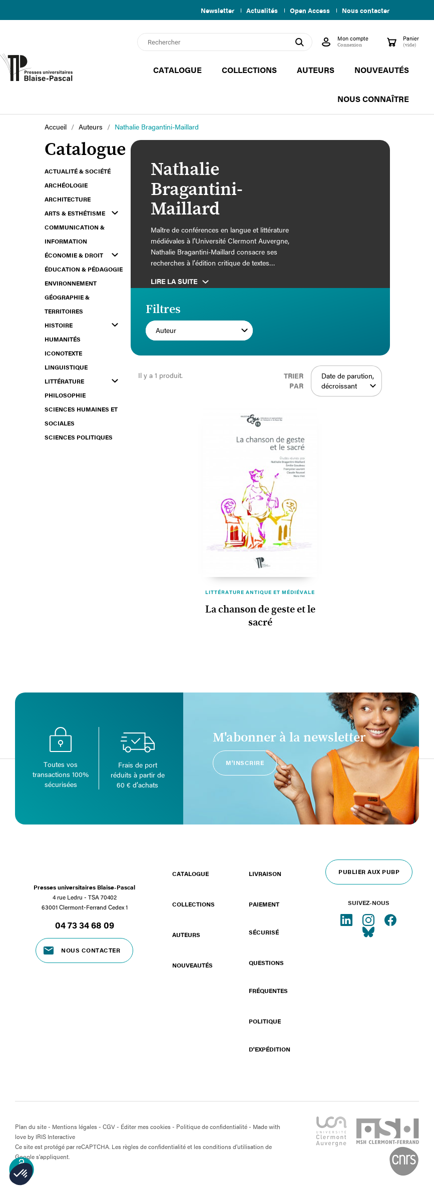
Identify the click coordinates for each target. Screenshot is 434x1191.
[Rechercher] (224, 42)
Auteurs (186, 934)
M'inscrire (245, 762)
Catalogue (190, 874)
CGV (109, 1126)
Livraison (265, 874)
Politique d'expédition (269, 1035)
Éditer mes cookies (146, 1126)
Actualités (258, 10)
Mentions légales (74, 1126)
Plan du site (31, 1126)
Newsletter (211, 10)
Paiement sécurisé (264, 918)
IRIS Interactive (55, 1136)
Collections (193, 904)
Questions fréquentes (268, 976)
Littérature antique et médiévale (260, 592)
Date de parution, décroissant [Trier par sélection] (349, 381)
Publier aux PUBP (368, 872)
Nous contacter (365, 10)
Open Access (308, 10)
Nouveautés (192, 965)
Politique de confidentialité (211, 1126)
